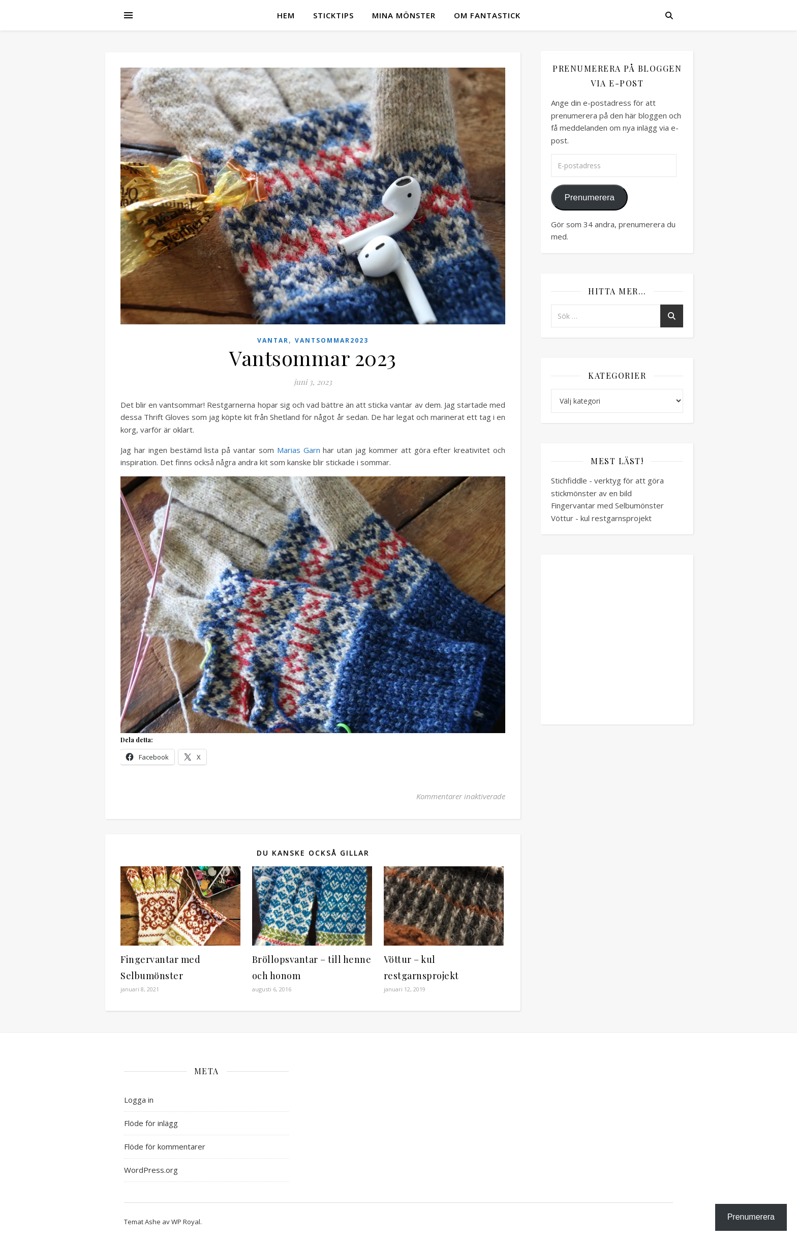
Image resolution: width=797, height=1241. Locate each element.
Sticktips (333, 15)
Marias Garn (298, 450)
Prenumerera (589, 197)
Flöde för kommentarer (164, 1146)
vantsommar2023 (332, 340)
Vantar (273, 340)
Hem (286, 15)
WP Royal (185, 1221)
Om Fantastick (487, 15)
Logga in (139, 1100)
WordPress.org (151, 1170)
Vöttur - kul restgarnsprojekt (601, 518)
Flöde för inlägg (151, 1123)
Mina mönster (404, 15)
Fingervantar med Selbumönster (607, 505)
